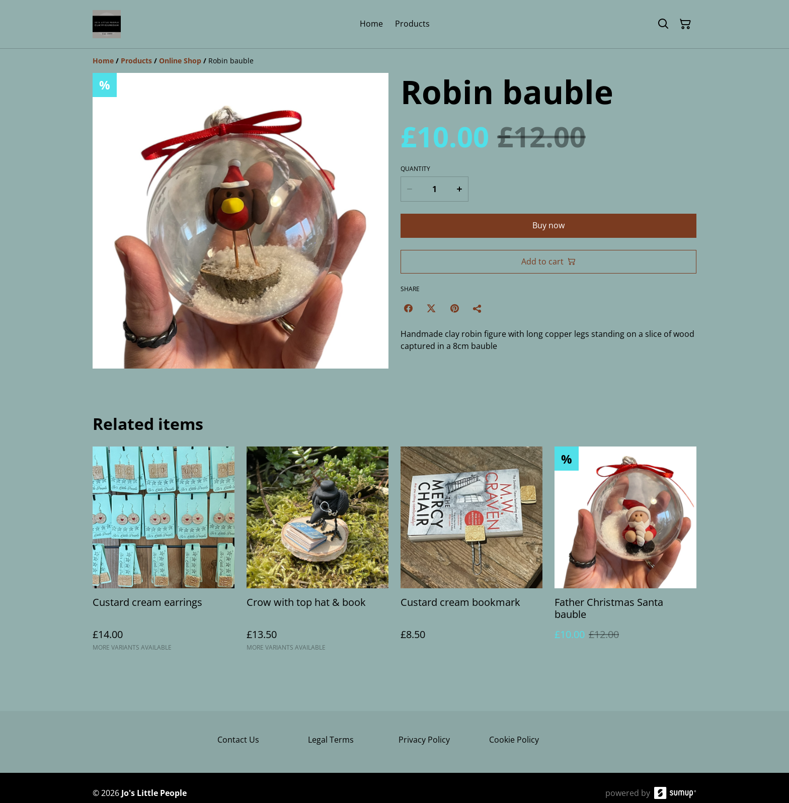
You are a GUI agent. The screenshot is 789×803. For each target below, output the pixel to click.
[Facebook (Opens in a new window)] (408, 308)
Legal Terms (331, 739)
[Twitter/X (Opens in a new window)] (431, 308)
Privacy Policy (424, 739)
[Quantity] (434, 189)
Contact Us (238, 739)
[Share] (477, 308)
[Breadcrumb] (394, 61)
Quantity (415, 168)
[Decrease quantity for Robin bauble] (409, 189)
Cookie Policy (514, 739)
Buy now (548, 225)
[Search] (663, 24)
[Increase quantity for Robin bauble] (459, 189)
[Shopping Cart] (685, 24)
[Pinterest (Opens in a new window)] (454, 308)
